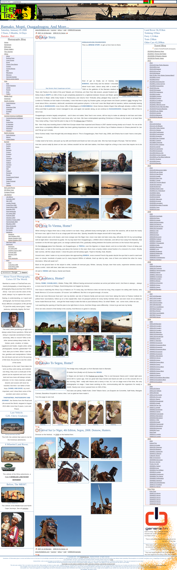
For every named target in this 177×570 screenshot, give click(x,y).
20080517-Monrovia (156, 274)
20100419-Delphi (155, 197)
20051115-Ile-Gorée (154, 395)
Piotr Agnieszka (11, 211)
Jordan (8, 87)
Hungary (9, 164)
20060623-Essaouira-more (156, 349)
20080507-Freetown (156, 276)
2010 (149, 166)
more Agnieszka (11, 226)
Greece (8, 160)
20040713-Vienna (155, 493)
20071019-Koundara (156, 302)
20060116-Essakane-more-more (158, 377)
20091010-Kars (154, 234)
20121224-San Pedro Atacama (159, 65)
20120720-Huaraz (155, 90)
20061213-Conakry (155, 330)
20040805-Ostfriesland (157, 478)
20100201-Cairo (154, 207)
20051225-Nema (155, 388)
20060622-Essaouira (154, 353)
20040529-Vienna (155, 497)
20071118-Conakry (154, 300)
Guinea (8, 66)
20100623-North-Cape (156, 188)
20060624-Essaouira (154, 347)
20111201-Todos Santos (157, 128)
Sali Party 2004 (11, 242)
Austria (8, 146)
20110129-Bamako (155, 163)
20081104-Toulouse (156, 268)
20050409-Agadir (155, 422)
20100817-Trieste (155, 180)
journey (53, 30)
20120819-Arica (154, 79)
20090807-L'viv (154, 249)
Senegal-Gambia (11, 77)
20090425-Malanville (156, 253)
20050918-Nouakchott (156, 401)
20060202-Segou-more (155, 371)
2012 (149, 61)
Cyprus (8, 152)
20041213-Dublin (155, 445)
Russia (8, 89)
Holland (8, 162)
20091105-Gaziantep (156, 228)
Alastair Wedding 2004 (14, 238)
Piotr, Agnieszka (13, 258)
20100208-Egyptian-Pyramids (159, 205)
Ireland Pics (153, 443)
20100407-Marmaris (156, 199)
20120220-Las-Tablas (155, 111)
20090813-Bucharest (156, 247)
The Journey (8, 52)
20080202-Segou (153, 285)
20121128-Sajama (155, 69)
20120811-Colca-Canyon (157, 83)
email (111, 559)
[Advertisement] (124, 63)
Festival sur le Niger (96, 376)
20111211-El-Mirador (156, 126)
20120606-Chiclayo (155, 96)
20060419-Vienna (155, 358)
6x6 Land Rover (9, 188)
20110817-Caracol (155, 140)
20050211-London (155, 434)
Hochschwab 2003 (12, 221)
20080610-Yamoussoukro (157, 270)
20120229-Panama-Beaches (158, 108)
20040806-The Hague (156, 476)
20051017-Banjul (155, 399)
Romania (9, 173)
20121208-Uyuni (155, 67)
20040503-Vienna (155, 499)
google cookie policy (161, 565)
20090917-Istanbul (155, 241)
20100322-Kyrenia (155, 201)
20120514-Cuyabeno (156, 100)
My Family (9, 230)
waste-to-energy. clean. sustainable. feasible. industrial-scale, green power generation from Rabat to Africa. (156, 533)
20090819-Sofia (154, 245)
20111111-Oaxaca (155, 130)
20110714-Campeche (156, 148)
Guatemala (9, 126)
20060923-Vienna (155, 338)
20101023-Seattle (155, 176)
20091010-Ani (154, 232)
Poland (8, 171)
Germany (9, 158)
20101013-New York (156, 178)
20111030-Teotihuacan (157, 132)
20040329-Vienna (155, 504)
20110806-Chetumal (156, 142)
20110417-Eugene (155, 159)
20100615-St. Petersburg (157, 190)
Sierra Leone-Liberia (12, 79)
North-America (9, 133)
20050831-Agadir (155, 403)
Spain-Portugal (10, 181)
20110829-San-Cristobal (157, 138)
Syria (7, 92)
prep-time (151, 489)
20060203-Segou (153, 369)
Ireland (8, 166)
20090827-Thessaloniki (157, 243)
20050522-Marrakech (156, 415)
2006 (149, 319)
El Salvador (9, 124)
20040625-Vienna (155, 495)
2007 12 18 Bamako (44, 33)
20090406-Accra (155, 255)
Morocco (9, 75)
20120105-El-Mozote (156, 117)
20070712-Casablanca (156, 306)
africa (60, 30)
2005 (149, 384)
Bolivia (8, 105)
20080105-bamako (74, 30)
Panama (8, 130)
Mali (7, 70)
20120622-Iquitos (155, 94)
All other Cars (9, 190)
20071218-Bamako (154, 296)
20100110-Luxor (155, 209)
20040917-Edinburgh (156, 451)
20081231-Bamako (155, 266)
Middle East (8, 96)
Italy (7, 168)
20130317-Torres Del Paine (156, 54)
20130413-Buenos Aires (155, 51)
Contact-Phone (9, 192)
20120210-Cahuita (155, 113)
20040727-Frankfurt (156, 484)
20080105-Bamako (155, 289)
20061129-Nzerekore (156, 334)
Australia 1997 (10, 199)
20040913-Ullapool (155, 453)
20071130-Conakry (154, 298)
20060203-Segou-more (155, 366)
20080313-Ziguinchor (156, 283)
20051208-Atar (154, 392)
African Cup (80, 121)
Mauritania (9, 72)
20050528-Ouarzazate (156, 413)
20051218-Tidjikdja (155, 390)
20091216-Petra (154, 218)
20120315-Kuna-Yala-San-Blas (159, 106)
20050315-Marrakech (156, 426)
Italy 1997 (9, 201)
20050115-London (155, 436)
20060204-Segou (153, 364)
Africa (6, 54)
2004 (149, 439)
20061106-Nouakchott (156, 336)
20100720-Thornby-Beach (158, 182)
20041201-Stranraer (156, 447)
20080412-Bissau (155, 280)
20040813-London (155, 472)
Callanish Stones (155, 455)
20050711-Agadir (153, 407)
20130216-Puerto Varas (155, 58)
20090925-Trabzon (155, 239)
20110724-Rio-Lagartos (157, 144)
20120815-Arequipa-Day (156, 81)
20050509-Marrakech (156, 418)
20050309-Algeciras (156, 428)
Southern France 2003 (13, 219)
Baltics (8, 148)
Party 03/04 (9, 228)
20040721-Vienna (155, 486)
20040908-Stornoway (156, 460)
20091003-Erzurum (155, 237)
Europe (6, 142)
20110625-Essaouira (156, 150)
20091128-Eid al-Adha (156, 222)
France (8, 156)
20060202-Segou (153, 373)
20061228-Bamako (155, 324)
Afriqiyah (44, 246)
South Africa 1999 (11, 207)
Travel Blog (160, 45)
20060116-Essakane (154, 382)
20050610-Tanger (155, 411)
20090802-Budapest (156, 251)
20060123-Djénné (155, 375)
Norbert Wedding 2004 (14, 240)
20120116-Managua (156, 115)
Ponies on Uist (154, 464)
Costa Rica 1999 (11, 205)
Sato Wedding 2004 (14, 236)
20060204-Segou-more (155, 362)
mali (64, 30)
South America (9, 101)
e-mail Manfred (17, 1)
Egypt (8, 62)
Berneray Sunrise (155, 462)
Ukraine (8, 185)
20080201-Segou (153, 287)
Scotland (9, 179)
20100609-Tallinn (155, 193)
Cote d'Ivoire (10, 60)
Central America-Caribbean (13, 116)
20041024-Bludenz (155, 449)
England (8, 154)
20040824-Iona (154, 468)
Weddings (9, 232)
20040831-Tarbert (155, 466)
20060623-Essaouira (154, 351)
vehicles (25, 508)
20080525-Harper (155, 272)
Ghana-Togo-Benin (12, 64)
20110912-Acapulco (156, 136)
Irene (7, 260)
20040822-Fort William (156, 470)
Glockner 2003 (10, 217)
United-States (10, 139)
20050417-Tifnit (154, 420)
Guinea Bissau (10, 68)
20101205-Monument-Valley (158, 170)
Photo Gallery (9, 49)
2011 (149, 119)
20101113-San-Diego (156, 174)
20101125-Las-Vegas (156, 172)
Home (6, 42)
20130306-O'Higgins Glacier (157, 56)
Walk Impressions (155, 457)
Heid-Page (153, 432)
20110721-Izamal (155, 146)
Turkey (8, 94)
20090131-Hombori (155, 259)
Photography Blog (17, 39)
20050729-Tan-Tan (155, 405)
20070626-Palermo (155, 309)
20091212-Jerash (155, 220)
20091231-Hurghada (156, 216)
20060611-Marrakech (156, 356)
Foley (7, 477)
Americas (7, 99)
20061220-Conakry (154, 328)
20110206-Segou (153, 161)
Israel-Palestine (11, 85)
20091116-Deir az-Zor (156, 226)
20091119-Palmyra (155, 224)
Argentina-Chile (11, 107)
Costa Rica (9, 122)
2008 (149, 262)
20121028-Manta (155, 73)
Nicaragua (9, 128)
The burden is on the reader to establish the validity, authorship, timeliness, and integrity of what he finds (88, 563)
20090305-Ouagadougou (157, 257)
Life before (8, 195)
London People (10, 203)
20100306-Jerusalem (156, 203)
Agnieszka (9, 244)
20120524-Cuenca (155, 98)
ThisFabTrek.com (84, 557)
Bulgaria (8, 150)
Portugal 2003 (10, 215)
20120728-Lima (153, 88)
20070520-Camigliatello (157, 313)
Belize (8, 120)
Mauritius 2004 (10, 223)
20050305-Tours (154, 430)
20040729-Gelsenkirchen (157, 482)
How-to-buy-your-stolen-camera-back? (162, 75)
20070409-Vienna (155, 317)
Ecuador (8, 111)
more (9, 256)
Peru (7, 113)
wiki (129, 100)
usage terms (153, 566)
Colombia (9, 109)
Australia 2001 (10, 209)
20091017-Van (154, 230)
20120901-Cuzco (155, 77)
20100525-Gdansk (155, 195)
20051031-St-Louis (155, 397)
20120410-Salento (155, 102)
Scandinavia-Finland (12, 177)
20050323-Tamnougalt (156, 424)
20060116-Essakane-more (156, 379)
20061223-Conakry (154, 326)
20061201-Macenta (155, 332)
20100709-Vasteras (156, 184)
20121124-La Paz (155, 71)
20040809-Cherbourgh (156, 474)
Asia (5, 81)
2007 (149, 292)
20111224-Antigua (155, 124)
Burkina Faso (10, 58)
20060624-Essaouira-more (156, 345)
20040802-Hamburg (156, 480)
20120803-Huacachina (156, 86)
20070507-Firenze (155, 315)
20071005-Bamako (155, 304)
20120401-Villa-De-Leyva (157, 104)
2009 (149, 212)
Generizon (7, 45)
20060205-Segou (153, 360)
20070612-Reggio (155, 311)
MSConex (7, 47)
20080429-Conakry (155, 278)
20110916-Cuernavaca (157, 134)
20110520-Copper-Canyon (158, 155)
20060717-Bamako (155, 340)
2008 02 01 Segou (59, 33)
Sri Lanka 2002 (10, 213)
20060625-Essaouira (154, 342)
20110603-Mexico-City (156, 153)
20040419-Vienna (155, 501)
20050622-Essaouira (156, 409)
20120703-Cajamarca (156, 92)
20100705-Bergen (155, 186)
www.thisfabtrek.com (42, 30)
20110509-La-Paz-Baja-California (160, 157)
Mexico (8, 137)
